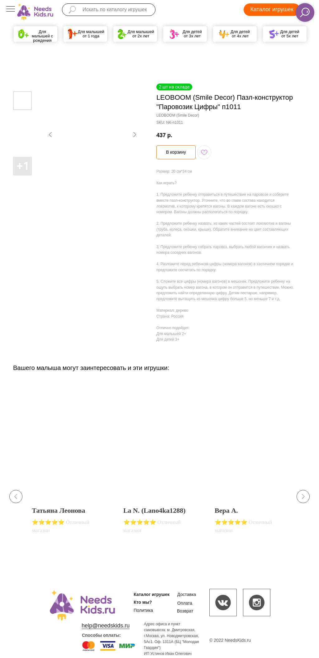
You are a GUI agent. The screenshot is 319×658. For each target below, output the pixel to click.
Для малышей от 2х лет (140, 33)
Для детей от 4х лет (240, 33)
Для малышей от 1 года (91, 33)
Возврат (185, 610)
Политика (143, 610)
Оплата (184, 603)
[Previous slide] (15, 496)
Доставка (186, 594)
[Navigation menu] (10, 9)
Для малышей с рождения (42, 36)
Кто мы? (143, 602)
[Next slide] (303, 496)
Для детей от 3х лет (192, 33)
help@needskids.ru (106, 625)
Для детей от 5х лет (289, 33)
